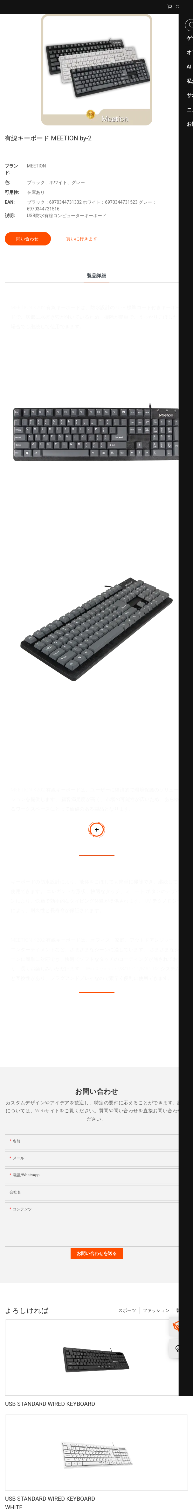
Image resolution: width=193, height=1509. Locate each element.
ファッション (156, 1310)
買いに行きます (81, 238)
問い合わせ (27, 238)
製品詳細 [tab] (97, 276)
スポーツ (127, 1310)
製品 (180, 1310)
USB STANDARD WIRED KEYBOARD (50, 1403)
